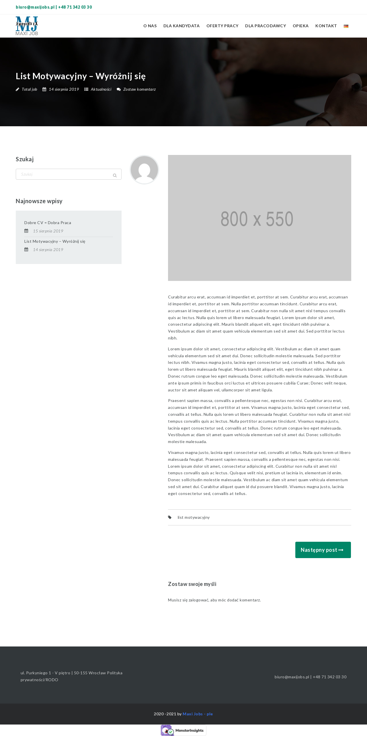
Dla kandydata (181, 25)
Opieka (301, 25)
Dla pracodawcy (265, 25)
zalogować (199, 599)
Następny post (319, 550)
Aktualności (101, 89)
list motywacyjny (194, 517)
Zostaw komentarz (136, 89)
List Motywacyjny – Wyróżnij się (54, 241)
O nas (150, 25)
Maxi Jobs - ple (198, 713)
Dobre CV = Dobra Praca (47, 222)
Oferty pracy (222, 25)
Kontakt (326, 25)
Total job (29, 89)
